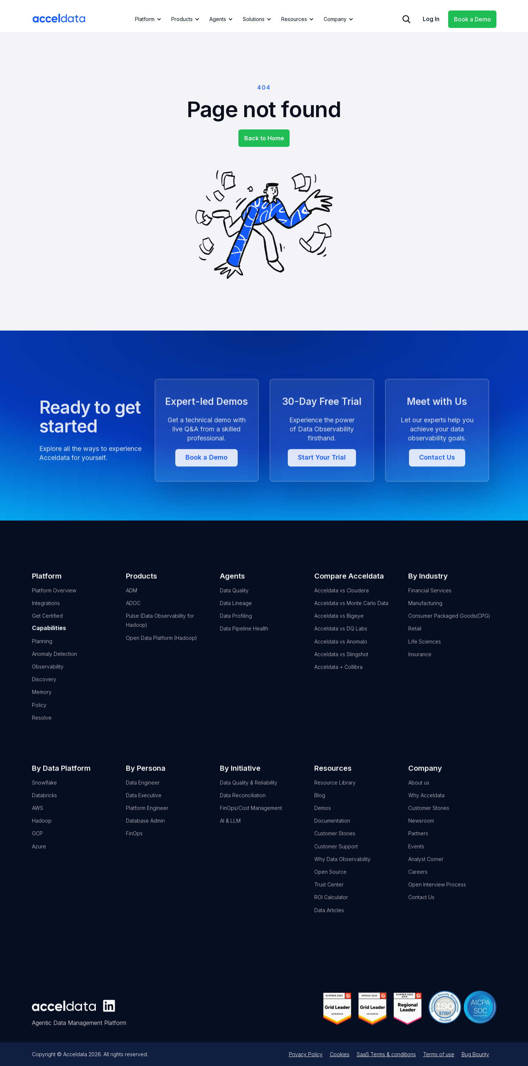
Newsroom (421, 832)
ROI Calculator (331, 908)
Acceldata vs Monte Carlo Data (351, 614)
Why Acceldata (426, 806)
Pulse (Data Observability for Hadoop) (160, 631)
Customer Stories (334, 844)
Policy (39, 715)
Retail (414, 639)
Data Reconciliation (243, 806)
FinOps (134, 844)
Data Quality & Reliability (248, 793)
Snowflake (44, 793)
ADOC (133, 614)
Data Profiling (236, 627)
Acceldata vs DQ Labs (340, 639)
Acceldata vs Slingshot (341, 665)
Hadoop (42, 832)
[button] (147, 19)
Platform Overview (54, 601)
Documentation (332, 832)
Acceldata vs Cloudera (341, 601)
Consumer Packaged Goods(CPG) (449, 627)
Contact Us (437, 491)
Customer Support (335, 857)
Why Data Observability (342, 870)
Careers (417, 883)
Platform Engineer (147, 819)
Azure (39, 857)
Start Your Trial (321, 491)
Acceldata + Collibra (338, 678)
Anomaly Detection (54, 664)
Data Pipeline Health (244, 639)
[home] (59, 18)
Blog (319, 806)
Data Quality (234, 601)
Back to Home (264, 138)
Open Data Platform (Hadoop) (161, 648)
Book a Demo (472, 19)
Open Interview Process (437, 895)
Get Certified (47, 627)
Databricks (44, 806)
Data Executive (143, 806)
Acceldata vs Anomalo (340, 652)
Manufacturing (425, 614)
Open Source (330, 883)
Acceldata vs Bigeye (338, 627)
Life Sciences (424, 652)
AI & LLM (230, 832)
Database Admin (145, 832)
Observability (48, 677)
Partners (418, 844)
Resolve (42, 728)
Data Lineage (236, 614)
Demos (322, 819)
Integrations (46, 614)
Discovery (44, 690)
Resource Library (334, 793)
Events (416, 857)
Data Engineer (143, 793)
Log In (431, 18)
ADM (131, 601)
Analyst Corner (425, 870)
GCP (37, 844)
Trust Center (328, 895)
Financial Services (429, 601)
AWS (37, 819)
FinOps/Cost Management (251, 819)
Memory (42, 703)
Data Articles (329, 921)
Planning (42, 652)
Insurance (419, 665)
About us (418, 793)
